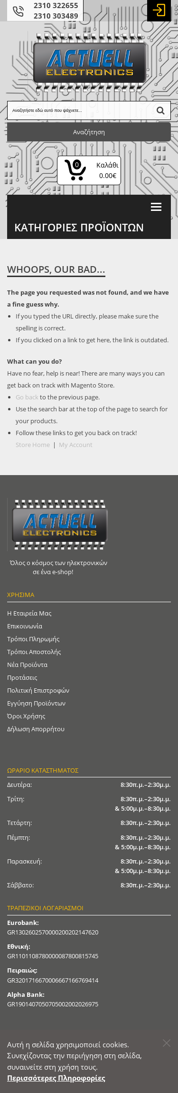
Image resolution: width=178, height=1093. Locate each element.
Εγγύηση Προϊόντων (36, 703)
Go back (27, 397)
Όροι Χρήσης (26, 716)
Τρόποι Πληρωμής (33, 639)
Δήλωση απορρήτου (36, 729)
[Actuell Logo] (89, 62)
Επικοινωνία (24, 626)
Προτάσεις (22, 677)
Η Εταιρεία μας (29, 613)
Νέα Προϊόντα (27, 664)
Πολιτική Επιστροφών (38, 690)
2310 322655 (56, 5)
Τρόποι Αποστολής (34, 651)
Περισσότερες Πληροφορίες (56, 1078)
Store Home (33, 444)
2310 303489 (56, 15)
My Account (76, 444)
